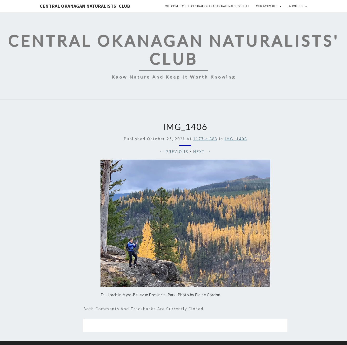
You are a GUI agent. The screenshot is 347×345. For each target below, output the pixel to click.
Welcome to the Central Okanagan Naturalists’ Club (207, 6)
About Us (296, 6)
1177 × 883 (205, 139)
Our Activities (267, 6)
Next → (202, 151)
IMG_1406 (236, 139)
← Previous (173, 151)
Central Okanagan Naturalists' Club (85, 6)
